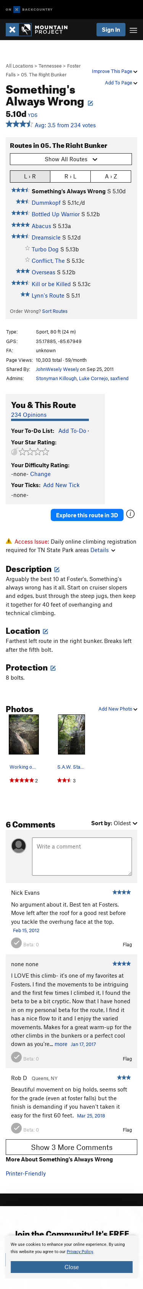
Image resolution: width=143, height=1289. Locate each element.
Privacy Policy (80, 1251)
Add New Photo (117, 709)
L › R (30, 176)
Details (102, 549)
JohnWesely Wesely (57, 369)
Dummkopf (46, 202)
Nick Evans (25, 892)
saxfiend (119, 378)
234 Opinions (29, 414)
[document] (71, 1257)
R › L (70, 176)
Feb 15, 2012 (26, 930)
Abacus (41, 225)
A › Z (111, 176)
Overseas (43, 272)
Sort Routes (54, 311)
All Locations (19, 66)
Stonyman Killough (56, 378)
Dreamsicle (46, 237)
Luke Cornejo (93, 378)
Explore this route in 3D (87, 515)
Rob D (19, 1077)
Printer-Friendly (26, 1173)
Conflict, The (48, 260)
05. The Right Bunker (44, 74)
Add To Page (121, 82)
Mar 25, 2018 (91, 1115)
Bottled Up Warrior (56, 214)
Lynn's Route (48, 295)
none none (25, 963)
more (61, 1043)
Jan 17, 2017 (83, 1044)
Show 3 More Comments (71, 1147)
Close (71, 1266)
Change (40, 473)
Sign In (111, 29)
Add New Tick (61, 484)
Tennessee (50, 66)
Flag (127, 944)
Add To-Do (72, 430)
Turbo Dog (45, 249)
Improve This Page (114, 71)
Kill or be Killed (51, 283)
